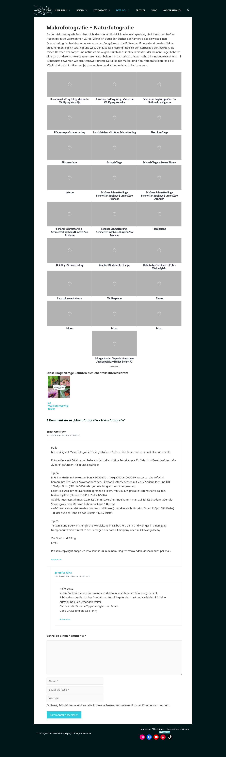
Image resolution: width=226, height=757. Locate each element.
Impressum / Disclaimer (152, 743)
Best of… (132, 10)
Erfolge (148, 10)
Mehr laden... (114, 381)
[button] (188, 24)
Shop (162, 10)
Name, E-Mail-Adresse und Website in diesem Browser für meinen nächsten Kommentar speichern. (110, 719)
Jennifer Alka (63, 587)
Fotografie (111, 10)
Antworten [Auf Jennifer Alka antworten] (65, 633)
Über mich (72, 10)
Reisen (91, 10)
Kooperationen (180, 10)
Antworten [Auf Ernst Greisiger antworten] (56, 573)
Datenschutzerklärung (178, 743)
